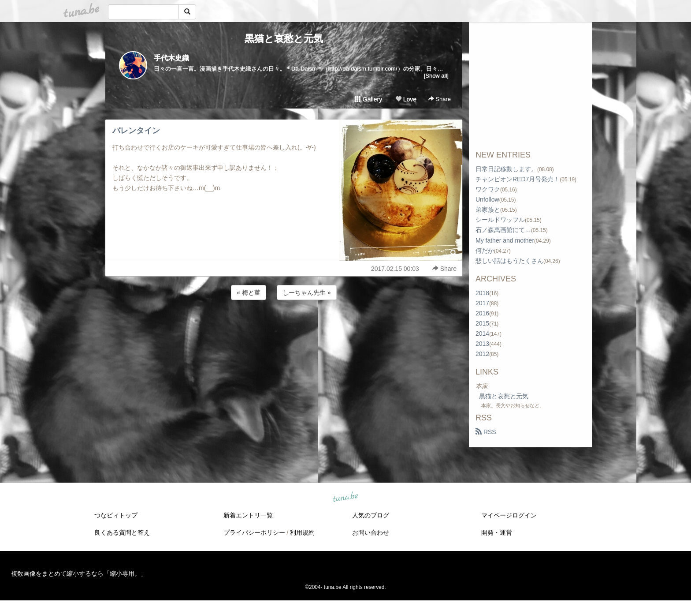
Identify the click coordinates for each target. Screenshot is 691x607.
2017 (482, 303)
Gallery (368, 99)
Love (405, 99)
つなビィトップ (115, 515)
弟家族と (488, 209)
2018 (482, 292)
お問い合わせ (370, 532)
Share (439, 99)
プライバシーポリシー (254, 532)
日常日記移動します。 (506, 168)
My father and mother (505, 240)
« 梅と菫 (248, 292)
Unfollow (487, 199)
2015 (482, 323)
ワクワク (488, 189)
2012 (482, 353)
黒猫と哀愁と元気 (284, 38)
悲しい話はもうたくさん (509, 260)
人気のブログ (370, 515)
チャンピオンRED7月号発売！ (518, 179)
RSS (486, 431)
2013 (482, 343)
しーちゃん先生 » (306, 292)
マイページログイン (509, 515)
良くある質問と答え (122, 532)
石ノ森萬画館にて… (503, 229)
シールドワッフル (500, 219)
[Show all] (436, 75)
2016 (482, 313)
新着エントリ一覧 (248, 515)
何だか (485, 250)
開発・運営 (496, 532)
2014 (482, 333)
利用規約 (302, 532)
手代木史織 (171, 58)
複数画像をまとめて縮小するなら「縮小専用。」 (79, 573)
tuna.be (345, 498)
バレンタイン (136, 130)
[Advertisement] (283, 325)
